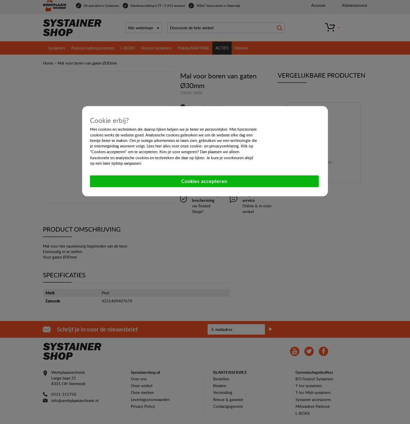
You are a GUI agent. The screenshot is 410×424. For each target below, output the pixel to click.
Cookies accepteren (204, 181)
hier (158, 145)
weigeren (189, 151)
